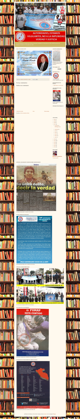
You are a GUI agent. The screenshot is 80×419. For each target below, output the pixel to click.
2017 (55, 124)
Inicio (34, 111)
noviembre (56, 125)
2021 (55, 119)
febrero (56, 135)
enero (56, 137)
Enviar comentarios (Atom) (25, 113)
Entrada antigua (46, 111)
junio (56, 132)
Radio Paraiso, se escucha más (58, 85)
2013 (55, 143)
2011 (55, 146)
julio (55, 130)
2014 (55, 142)
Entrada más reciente (20, 111)
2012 (55, 145)
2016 (55, 139)
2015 (55, 140)
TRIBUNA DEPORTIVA (58, 156)
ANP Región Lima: (58, 126)
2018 (55, 122)
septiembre (56, 129)
